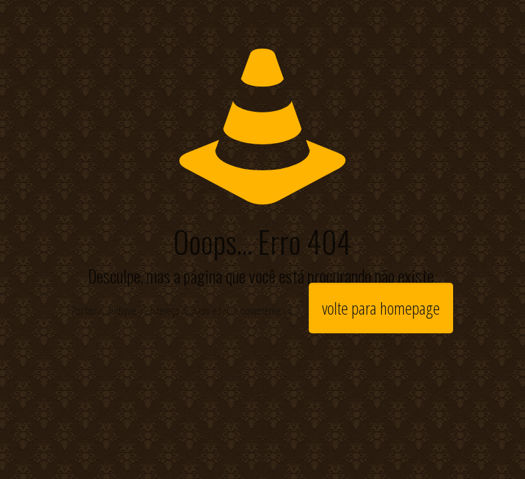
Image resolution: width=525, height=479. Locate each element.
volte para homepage (381, 308)
